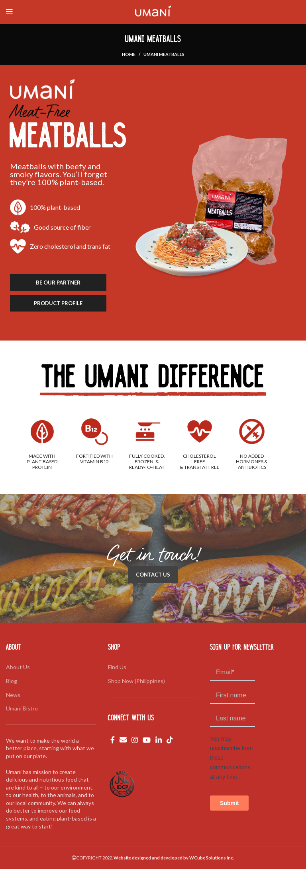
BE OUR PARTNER (58, 282)
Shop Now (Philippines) (136, 680)
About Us (18, 667)
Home (128, 54)
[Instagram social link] (134, 740)
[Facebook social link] (112, 740)
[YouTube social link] (146, 740)
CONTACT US (153, 574)
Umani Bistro (22, 708)
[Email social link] (123, 740)
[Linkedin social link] (158, 740)
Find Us (117, 667)
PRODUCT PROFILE (58, 303)
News (13, 694)
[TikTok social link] (169, 740)
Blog (11, 680)
